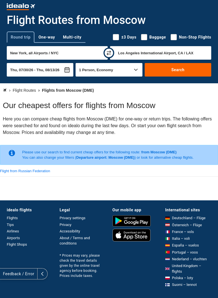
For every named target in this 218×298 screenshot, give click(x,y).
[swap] (109, 53)
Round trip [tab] (20, 37)
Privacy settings (72, 218)
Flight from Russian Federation (25, 171)
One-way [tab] (46, 37)
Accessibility (70, 231)
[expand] (5, 273)
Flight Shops (17, 244)
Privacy (65, 225)
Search (177, 70)
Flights (12, 218)
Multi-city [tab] (72, 37)
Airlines (13, 231)
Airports (13, 238)
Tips (10, 225)
